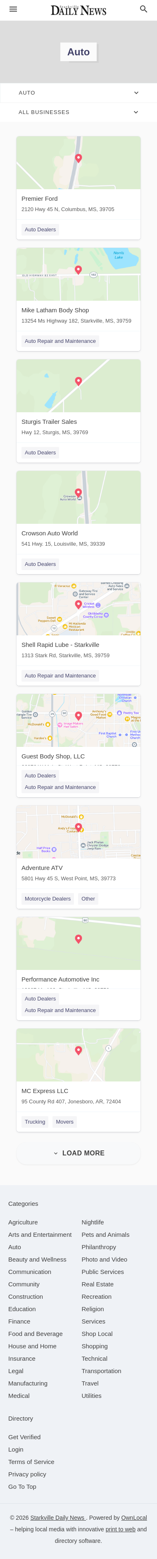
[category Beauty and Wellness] (37, 1259)
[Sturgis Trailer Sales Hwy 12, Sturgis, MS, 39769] (78, 399)
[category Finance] (19, 1321)
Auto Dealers (40, 229)
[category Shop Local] (97, 1333)
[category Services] (94, 1321)
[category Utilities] (92, 1395)
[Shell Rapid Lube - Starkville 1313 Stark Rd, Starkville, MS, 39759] (78, 622)
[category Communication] (29, 1271)
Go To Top (22, 1486)
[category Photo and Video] (105, 1259)
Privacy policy (27, 1474)
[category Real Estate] (98, 1284)
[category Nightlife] (93, 1222)
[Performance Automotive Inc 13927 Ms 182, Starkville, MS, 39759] (78, 957)
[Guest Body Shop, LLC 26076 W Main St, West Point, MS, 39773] (78, 734)
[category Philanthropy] (99, 1246)
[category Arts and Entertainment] (39, 1234)
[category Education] (22, 1308)
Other (88, 899)
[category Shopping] (95, 1346)
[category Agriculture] (23, 1222)
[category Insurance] (22, 1358)
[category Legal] (16, 1370)
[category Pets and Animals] (106, 1234)
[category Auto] (14, 1246)
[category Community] (24, 1284)
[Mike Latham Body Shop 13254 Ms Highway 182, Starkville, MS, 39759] (78, 287)
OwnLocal (134, 1517)
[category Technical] (95, 1358)
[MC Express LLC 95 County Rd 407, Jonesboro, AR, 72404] (78, 1068)
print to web (121, 1529)
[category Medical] (19, 1395)
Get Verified (24, 1436)
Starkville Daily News (58, 1517)
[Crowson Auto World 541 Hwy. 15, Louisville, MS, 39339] (78, 510)
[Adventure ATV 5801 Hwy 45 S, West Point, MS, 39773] (78, 845)
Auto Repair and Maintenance (60, 341)
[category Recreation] (97, 1296)
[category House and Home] (32, 1346)
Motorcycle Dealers (48, 899)
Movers (65, 1122)
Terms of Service (31, 1461)
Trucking (35, 1122)
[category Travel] (90, 1383)
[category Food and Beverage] (35, 1333)
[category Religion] (93, 1308)
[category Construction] (25, 1296)
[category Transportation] (101, 1370)
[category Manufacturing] (28, 1383)
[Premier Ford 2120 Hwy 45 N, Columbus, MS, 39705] (78, 176)
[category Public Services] (103, 1271)
